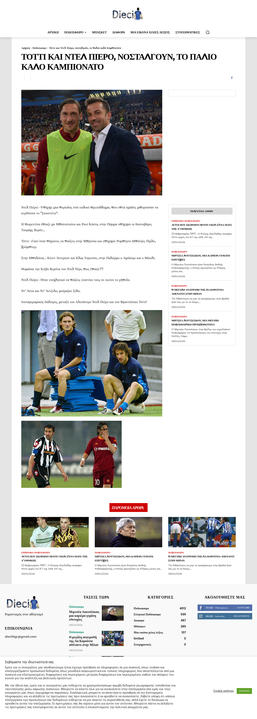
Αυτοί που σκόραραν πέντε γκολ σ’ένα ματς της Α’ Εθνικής (200, 228)
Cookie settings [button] (223, 691)
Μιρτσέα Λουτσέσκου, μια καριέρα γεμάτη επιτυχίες (195, 259)
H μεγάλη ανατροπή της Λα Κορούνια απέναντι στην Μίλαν (200, 293)
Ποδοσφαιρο (40, 47)
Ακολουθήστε (241, 618)
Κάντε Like (243, 609)
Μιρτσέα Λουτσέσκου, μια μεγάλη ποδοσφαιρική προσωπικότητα (195, 326)
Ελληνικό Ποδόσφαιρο (186, 222)
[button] (207, 32)
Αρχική (25, 47)
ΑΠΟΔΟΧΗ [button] (244, 691)
